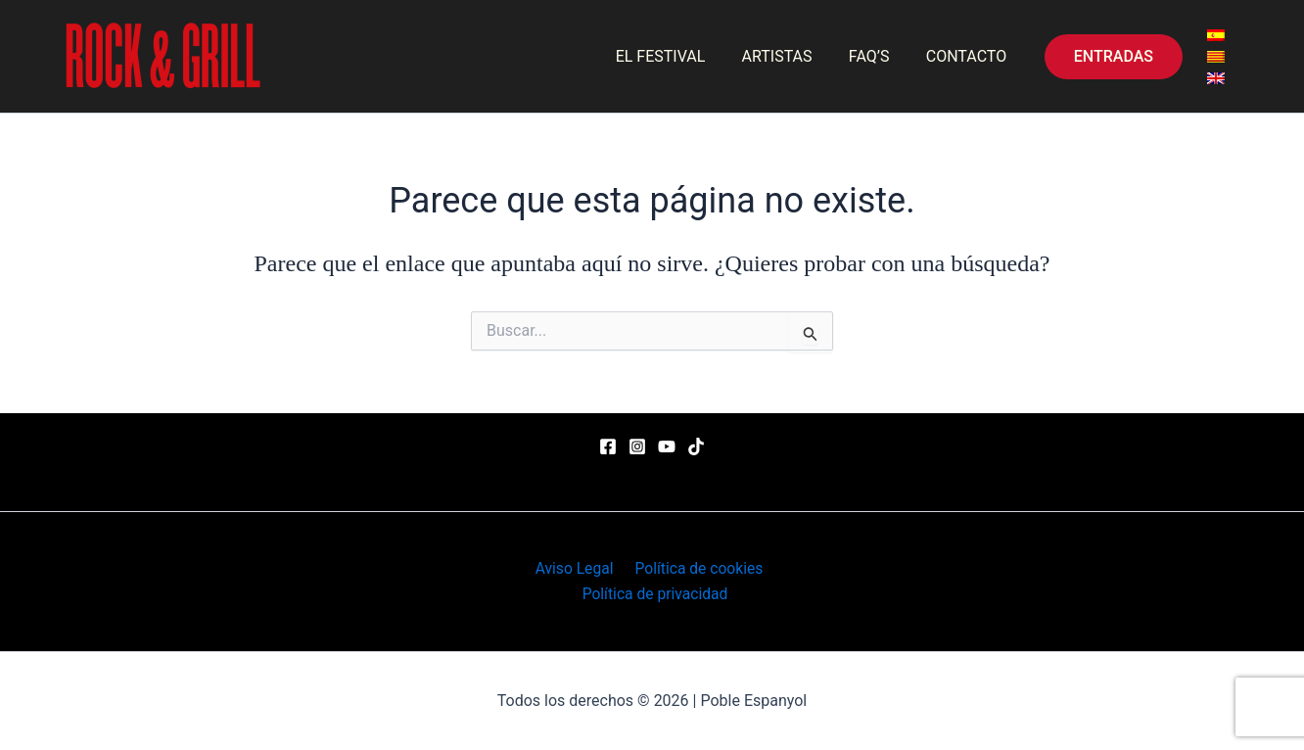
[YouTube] (666, 445)
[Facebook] (608, 445)
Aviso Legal (575, 568)
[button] (1114, 56)
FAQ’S (877, 56)
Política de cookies (696, 568)
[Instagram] (637, 445)
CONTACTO (968, 56)
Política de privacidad (656, 594)
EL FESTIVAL (678, 56)
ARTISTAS (790, 56)
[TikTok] (696, 445)
